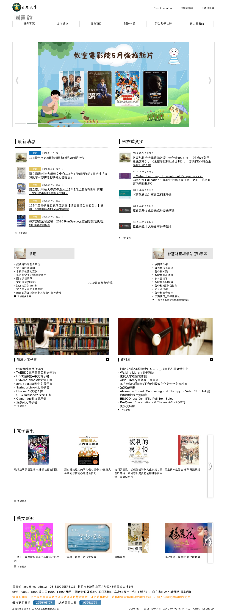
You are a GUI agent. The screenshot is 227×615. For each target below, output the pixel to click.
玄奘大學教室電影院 (133, 376)
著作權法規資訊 (164, 267)
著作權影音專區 (164, 292)
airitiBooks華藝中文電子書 (34, 383)
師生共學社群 (163, 23)
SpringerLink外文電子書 (32, 387)
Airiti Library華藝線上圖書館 (139, 380)
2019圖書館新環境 (100, 282)
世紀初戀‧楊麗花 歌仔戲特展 (182, 557)
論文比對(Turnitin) (27, 285)
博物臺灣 (120, 557)
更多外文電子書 (26, 402)
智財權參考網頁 (164, 275)
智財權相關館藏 (164, 282)
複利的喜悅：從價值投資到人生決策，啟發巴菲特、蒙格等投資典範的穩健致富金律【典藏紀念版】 (138, 473)
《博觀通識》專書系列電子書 (152, 194)
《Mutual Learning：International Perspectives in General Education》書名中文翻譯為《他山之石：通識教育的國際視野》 (172, 180)
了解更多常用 (24, 296)
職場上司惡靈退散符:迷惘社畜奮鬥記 (36, 469)
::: (144, 8)
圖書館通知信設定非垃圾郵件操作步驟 (39, 292)
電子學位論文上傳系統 (29, 289)
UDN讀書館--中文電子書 (32, 376)
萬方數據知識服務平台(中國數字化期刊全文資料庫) (154, 383)
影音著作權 (161, 289)
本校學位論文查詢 (27, 271)
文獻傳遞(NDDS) (26, 282)
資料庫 (126, 359)
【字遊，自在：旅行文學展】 (81, 557)
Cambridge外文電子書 (31, 398)
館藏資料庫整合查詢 (28, 264)
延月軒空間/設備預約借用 (31, 275)
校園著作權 (161, 264)
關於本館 (129, 23)
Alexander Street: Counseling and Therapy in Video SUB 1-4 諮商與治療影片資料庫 (165, 393)
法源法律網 (127, 387)
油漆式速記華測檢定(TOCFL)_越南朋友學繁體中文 (154, 368)
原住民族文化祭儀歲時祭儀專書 (154, 210)
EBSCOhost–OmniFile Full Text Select (147, 398)
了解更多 (22, 232)
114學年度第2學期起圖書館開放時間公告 (56, 157)
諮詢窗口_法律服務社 (167, 296)
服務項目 (96, 23)
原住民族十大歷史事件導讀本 (152, 226)
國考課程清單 (24, 278)
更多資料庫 (127, 406)
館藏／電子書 (27, 359)
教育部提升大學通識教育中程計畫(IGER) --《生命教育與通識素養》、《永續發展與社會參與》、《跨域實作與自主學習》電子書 (172, 161)
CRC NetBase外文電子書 (33, 394)
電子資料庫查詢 (25, 267)
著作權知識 (161, 271)
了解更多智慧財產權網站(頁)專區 (173, 300)
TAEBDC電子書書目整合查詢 (36, 372)
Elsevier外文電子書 (29, 391)
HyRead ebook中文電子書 (34, 380)
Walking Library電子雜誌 (137, 372)
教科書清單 (161, 278)
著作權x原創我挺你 (166, 285)
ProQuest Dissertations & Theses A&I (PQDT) (152, 402)
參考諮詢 (62, 23)
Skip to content (163, 8)
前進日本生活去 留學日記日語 (182, 469)
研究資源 (29, 23)
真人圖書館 (197, 23)
